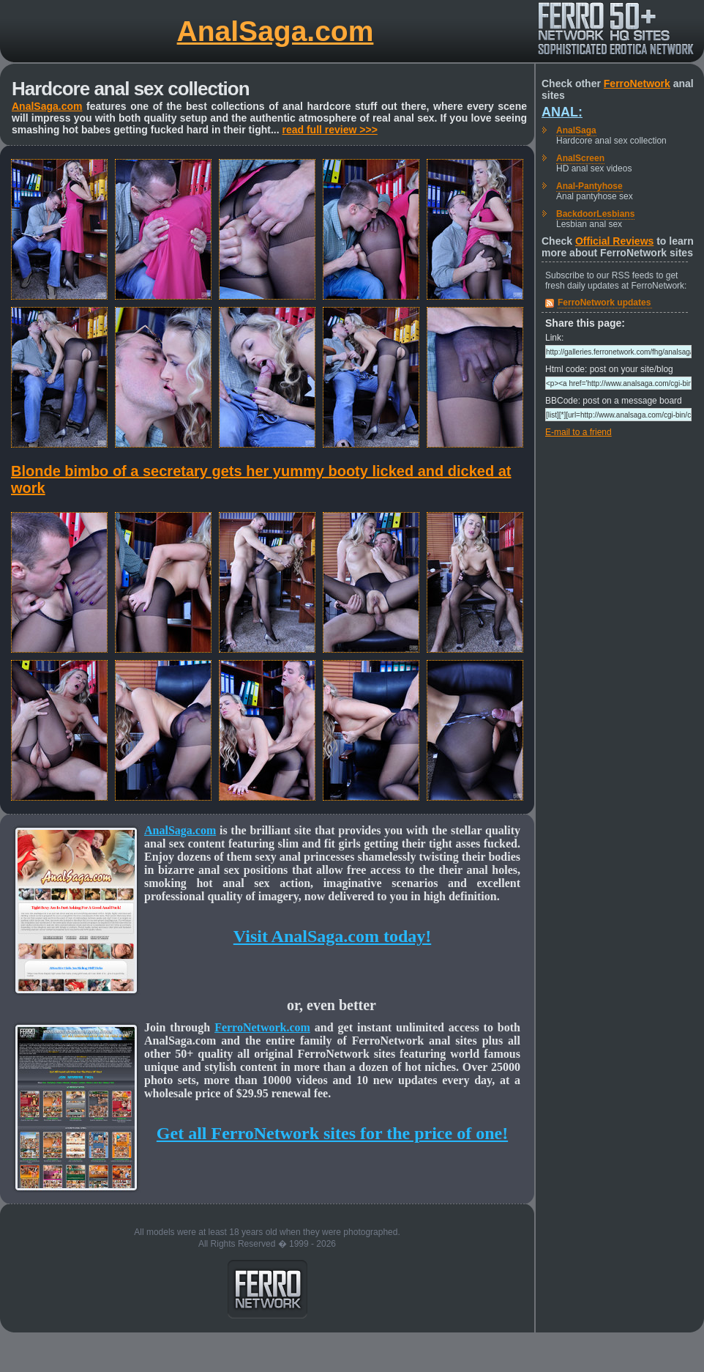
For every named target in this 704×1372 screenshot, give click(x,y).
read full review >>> (329, 130)
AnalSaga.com (275, 31)
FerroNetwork (637, 83)
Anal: (562, 112)
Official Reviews (614, 241)
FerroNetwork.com (262, 1027)
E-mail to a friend (578, 432)
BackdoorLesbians (595, 214)
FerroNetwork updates (604, 302)
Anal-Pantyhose (589, 186)
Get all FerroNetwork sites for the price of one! (332, 1133)
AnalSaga (576, 130)
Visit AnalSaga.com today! (332, 936)
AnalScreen (580, 158)
